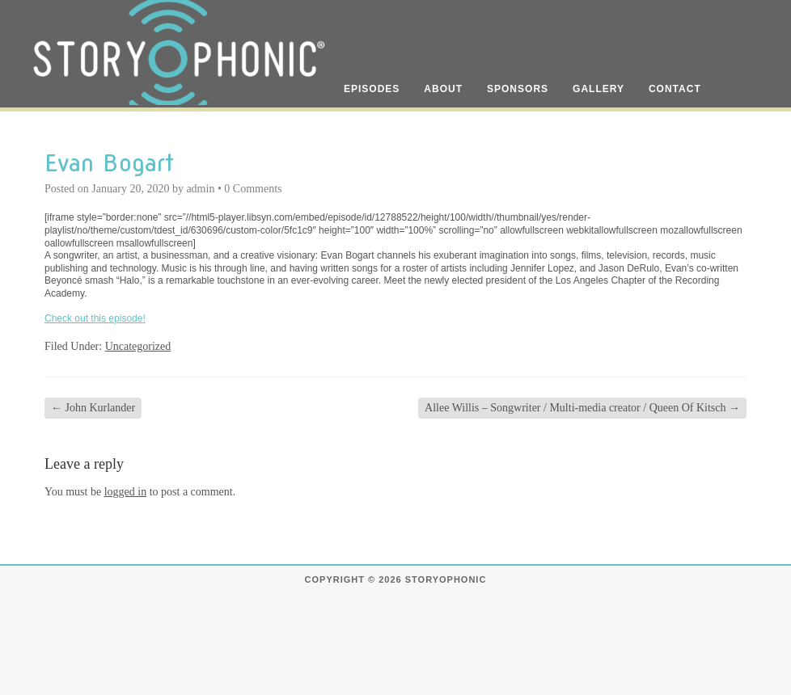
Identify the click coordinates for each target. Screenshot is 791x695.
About (443, 89)
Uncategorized (138, 346)
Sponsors (517, 89)
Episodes (372, 89)
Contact (675, 89)
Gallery (598, 89)
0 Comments (252, 189)
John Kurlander (93, 408)
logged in (125, 492)
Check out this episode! (95, 318)
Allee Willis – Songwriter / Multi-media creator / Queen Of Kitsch (582, 408)
